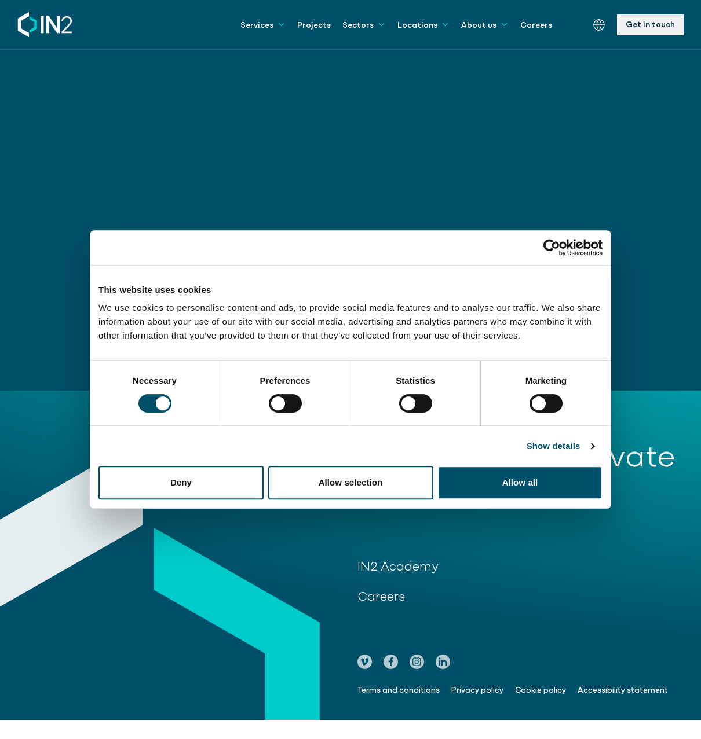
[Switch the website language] (599, 25)
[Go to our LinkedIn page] (443, 662)
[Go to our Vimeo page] (364, 662)
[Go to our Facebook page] (391, 662)
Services (263, 24)
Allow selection (351, 482)
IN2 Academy (404, 565)
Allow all (520, 482)
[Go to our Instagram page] (417, 662)
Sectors (364, 24)
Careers (536, 24)
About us (485, 24)
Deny (181, 482)
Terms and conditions (398, 689)
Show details (553, 446)
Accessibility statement (623, 689)
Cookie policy (540, 689)
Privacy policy (477, 689)
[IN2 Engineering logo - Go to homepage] (44, 25)
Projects (314, 24)
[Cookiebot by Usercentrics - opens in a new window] (552, 247)
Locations (423, 24)
